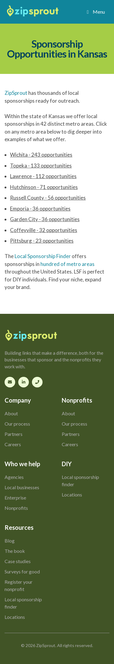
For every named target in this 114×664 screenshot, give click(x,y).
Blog (10, 540)
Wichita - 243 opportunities (41, 154)
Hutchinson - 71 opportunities (44, 187)
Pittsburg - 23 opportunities (42, 240)
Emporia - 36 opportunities (40, 208)
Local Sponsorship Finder (43, 256)
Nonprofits (16, 508)
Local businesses (22, 487)
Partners (13, 434)
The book (15, 551)
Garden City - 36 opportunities (45, 219)
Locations (72, 494)
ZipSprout (16, 93)
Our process (17, 424)
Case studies (18, 561)
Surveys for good (22, 571)
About (11, 413)
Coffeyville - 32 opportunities (43, 230)
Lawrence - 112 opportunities (43, 176)
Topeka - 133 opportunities (41, 165)
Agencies (14, 477)
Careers (13, 444)
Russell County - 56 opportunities (48, 197)
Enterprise (15, 497)
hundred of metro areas (67, 264)
